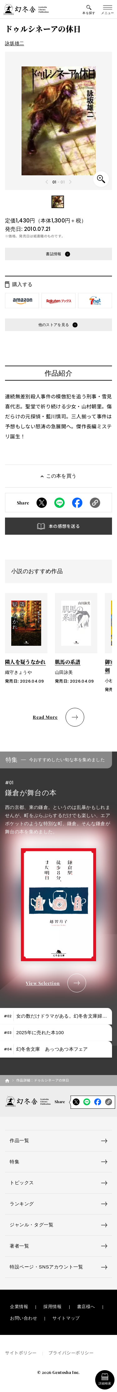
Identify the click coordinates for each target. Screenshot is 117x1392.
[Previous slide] (47, 182)
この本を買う (61, 476)
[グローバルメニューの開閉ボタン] (107, 9)
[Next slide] (70, 182)
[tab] (56, 1016)
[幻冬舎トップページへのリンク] (26, 9)
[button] (57, 202)
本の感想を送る (64, 526)
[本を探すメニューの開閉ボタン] (89, 9)
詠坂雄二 (14, 43)
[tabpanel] (58, 872)
